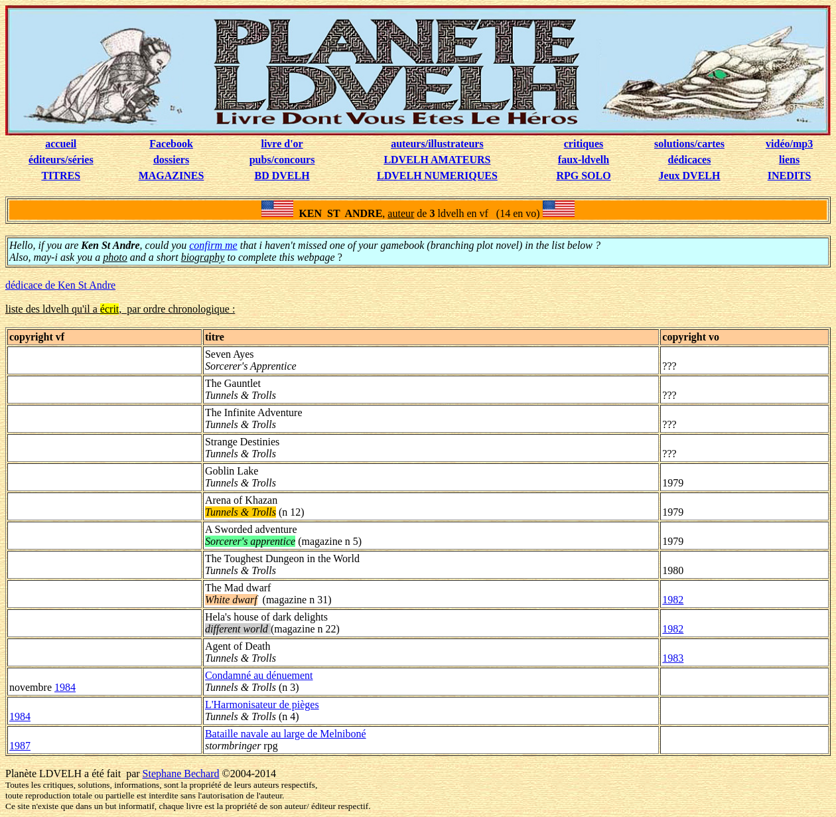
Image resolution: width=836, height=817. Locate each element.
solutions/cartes (689, 143)
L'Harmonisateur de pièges (262, 704)
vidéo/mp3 (789, 143)
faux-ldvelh (583, 159)
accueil (60, 143)
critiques (584, 143)
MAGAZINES (171, 175)
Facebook (171, 143)
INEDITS (789, 175)
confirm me (213, 245)
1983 (672, 658)
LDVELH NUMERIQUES (437, 175)
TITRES (60, 175)
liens (789, 159)
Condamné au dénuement (259, 675)
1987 (20, 745)
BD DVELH (282, 175)
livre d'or (282, 143)
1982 (672, 599)
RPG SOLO (583, 175)
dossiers (171, 159)
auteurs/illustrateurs (437, 143)
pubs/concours (282, 159)
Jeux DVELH (690, 175)
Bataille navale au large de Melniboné (285, 733)
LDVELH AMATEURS (436, 159)
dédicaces (689, 159)
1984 (65, 687)
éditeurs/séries (61, 159)
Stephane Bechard (181, 773)
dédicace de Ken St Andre (60, 285)
